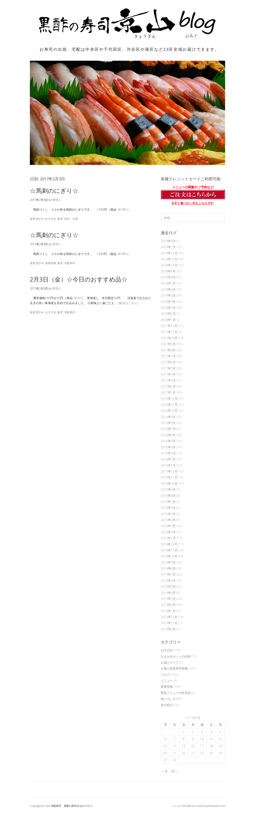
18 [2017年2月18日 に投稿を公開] (211, 746)
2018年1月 (168, 320)
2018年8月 (168, 277)
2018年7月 (168, 283)
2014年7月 (168, 574)
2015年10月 (169, 483)
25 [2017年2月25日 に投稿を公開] (211, 753)
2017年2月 (168, 386)
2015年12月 (169, 471)
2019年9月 (168, 241)
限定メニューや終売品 (176, 693)
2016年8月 (168, 423)
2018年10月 (169, 265)
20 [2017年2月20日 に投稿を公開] (165, 753)
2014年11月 (169, 550)
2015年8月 (168, 496)
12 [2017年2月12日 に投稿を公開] (220, 739)
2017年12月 (169, 326)
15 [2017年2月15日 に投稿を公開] (183, 746)
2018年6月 (168, 289)
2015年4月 (168, 520)
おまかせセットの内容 (176, 656)
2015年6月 (168, 508)
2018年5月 (168, 295)
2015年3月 (168, 526)
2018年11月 (169, 259)
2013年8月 (168, 629)
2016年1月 (168, 465)
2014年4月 (168, 593)
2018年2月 (168, 313)
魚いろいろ (168, 699)
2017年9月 (168, 344)
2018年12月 (169, 253)
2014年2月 (168, 605)
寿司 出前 (71, 219)
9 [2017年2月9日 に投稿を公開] (193, 739)
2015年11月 (169, 477)
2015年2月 (168, 532)
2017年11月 (169, 332)
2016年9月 (168, 417)
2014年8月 (168, 568)
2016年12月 (169, 399)
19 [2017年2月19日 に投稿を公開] (220, 746)
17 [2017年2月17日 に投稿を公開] (202, 746)
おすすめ (50, 219)
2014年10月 (169, 556)
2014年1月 (168, 611)
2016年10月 (169, 410)
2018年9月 (168, 271)
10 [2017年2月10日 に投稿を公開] (202, 739)
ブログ (165, 674)
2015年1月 (168, 538)
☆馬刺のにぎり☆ (54, 190)
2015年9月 (168, 489)
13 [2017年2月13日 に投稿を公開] (165, 746)
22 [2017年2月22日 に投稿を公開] (183, 753)
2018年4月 (168, 301)
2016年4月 (168, 447)
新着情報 (50, 263)
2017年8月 (168, 350)
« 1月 (164, 771)
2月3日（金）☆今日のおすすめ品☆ (78, 279)
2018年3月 (168, 307)
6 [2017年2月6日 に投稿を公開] (165, 739)
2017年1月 (168, 392)
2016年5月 (168, 441)
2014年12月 (169, 544)
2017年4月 (168, 374)
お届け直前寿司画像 (174, 668)
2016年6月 (168, 435)
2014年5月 (168, 586)
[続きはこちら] (128, 303)
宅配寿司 (69, 263)
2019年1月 (168, 247)
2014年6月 (168, 580)
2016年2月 (168, 459)
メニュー (167, 680)
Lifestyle (177, 806)
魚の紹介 (167, 705)
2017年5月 (168, 368)
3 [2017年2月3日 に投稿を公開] (202, 732)
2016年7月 (168, 429)
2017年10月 (169, 338)
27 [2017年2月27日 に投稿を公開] (165, 760)
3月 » (173, 771)
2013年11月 (169, 623)
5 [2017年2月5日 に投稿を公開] (220, 732)
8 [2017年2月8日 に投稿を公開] (184, 739)
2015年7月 (168, 502)
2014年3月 (168, 599)
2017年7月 (168, 356)
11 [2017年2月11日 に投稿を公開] (211, 739)
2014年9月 (168, 562)
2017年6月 (168, 362)
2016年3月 (168, 453)
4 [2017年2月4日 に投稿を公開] (211, 732)
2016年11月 (169, 405)
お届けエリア (170, 662)
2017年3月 (168, 380)
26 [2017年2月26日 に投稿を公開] (220, 753)
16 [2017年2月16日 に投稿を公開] (193, 746)
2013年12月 (169, 617)
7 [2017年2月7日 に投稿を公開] (175, 739)
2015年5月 (168, 514)
